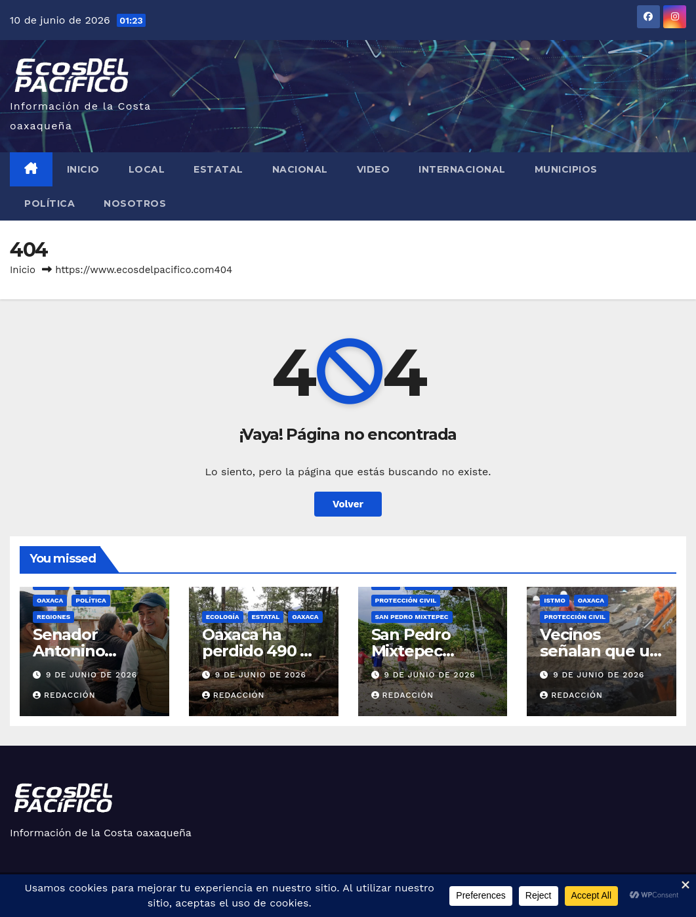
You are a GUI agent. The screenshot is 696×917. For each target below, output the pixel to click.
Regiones (53, 616)
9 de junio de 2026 (91, 674)
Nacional (300, 169)
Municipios (566, 169)
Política (49, 203)
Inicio (83, 169)
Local (147, 169)
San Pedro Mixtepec (412, 616)
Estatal (218, 169)
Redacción (64, 695)
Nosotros (135, 203)
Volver (348, 504)
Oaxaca (50, 600)
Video (373, 169)
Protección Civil (406, 600)
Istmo (554, 600)
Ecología (222, 616)
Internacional (462, 169)
